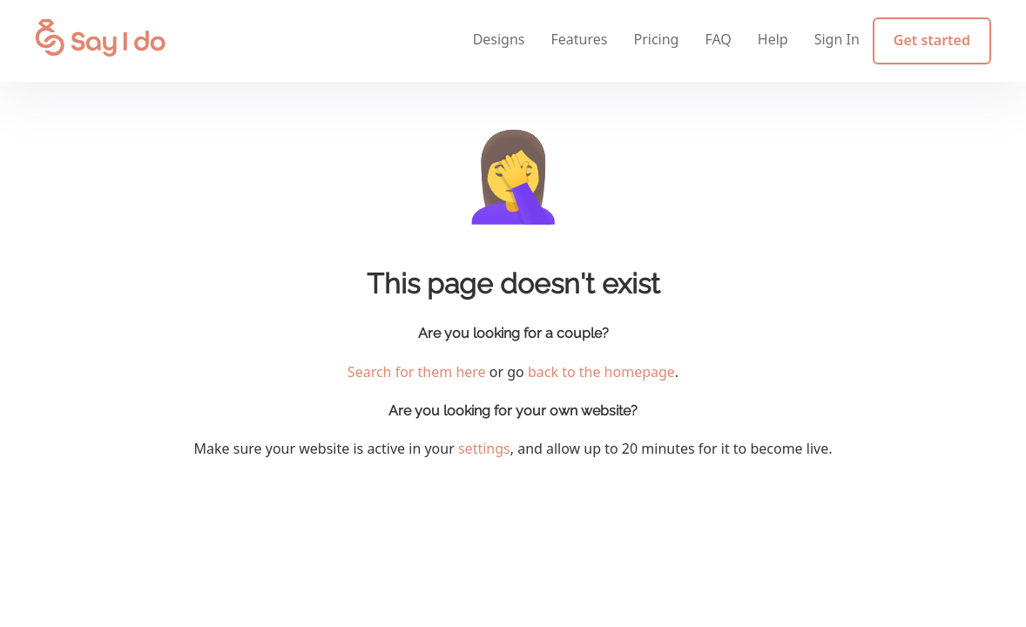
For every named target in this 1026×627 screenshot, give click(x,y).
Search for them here (417, 371)
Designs (499, 39)
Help (773, 39)
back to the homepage (601, 371)
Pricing (655, 39)
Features (579, 39)
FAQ (718, 39)
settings (484, 448)
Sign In (837, 39)
